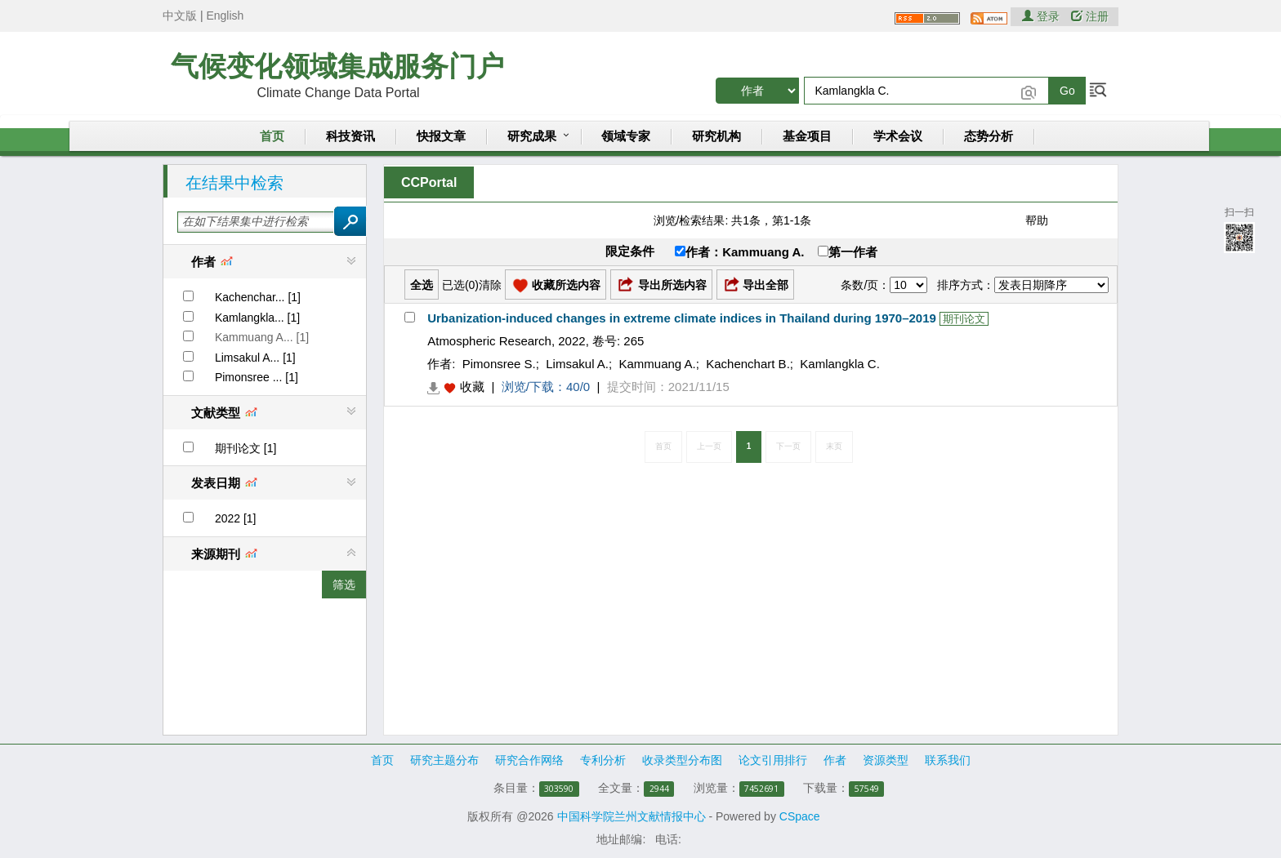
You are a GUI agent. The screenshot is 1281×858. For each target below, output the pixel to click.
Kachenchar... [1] (258, 297)
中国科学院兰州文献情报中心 (631, 816)
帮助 (1036, 220)
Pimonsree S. (499, 364)
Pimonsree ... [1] (256, 377)
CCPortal (429, 182)
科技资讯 (350, 136)
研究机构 (716, 136)
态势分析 (988, 136)
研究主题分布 (444, 760)
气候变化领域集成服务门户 (337, 66)
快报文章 (441, 136)
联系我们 (948, 760)
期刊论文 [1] (245, 448)
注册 (1090, 16)
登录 (1042, 16)
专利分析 (603, 760)
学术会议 (897, 136)
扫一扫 (1239, 229)
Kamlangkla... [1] (257, 317)
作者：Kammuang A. (739, 252)
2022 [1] (236, 518)
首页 (272, 136)
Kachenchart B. (748, 364)
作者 (835, 760)
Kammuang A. (657, 364)
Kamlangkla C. (840, 364)
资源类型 (885, 760)
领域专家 (625, 136)
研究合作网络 (529, 760)
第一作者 (847, 252)
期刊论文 (964, 319)
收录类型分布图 (682, 760)
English (224, 15)
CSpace (799, 816)
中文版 (180, 15)
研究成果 (531, 136)
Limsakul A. (577, 364)
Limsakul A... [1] (255, 357)
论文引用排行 (773, 760)
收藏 (472, 386)
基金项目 (807, 136)
